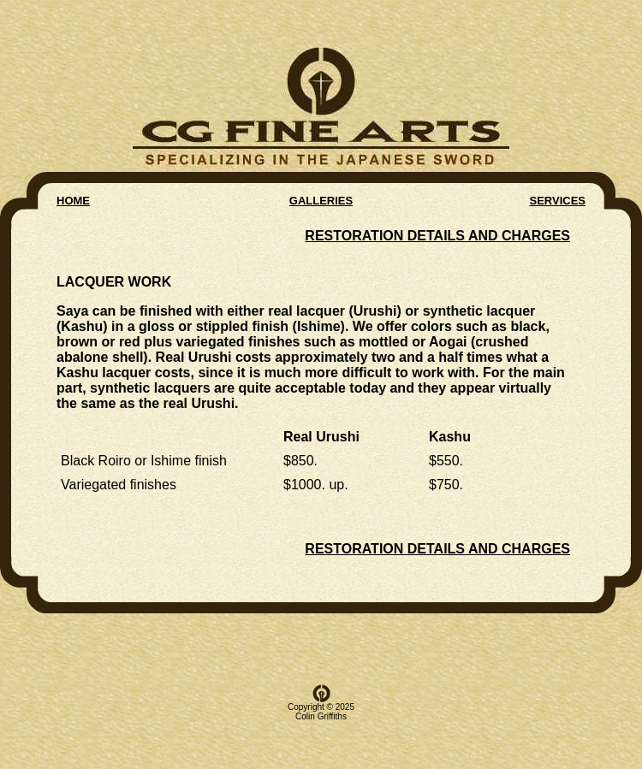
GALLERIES (321, 195)
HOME (73, 195)
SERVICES (557, 195)
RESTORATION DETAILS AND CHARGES (437, 230)
